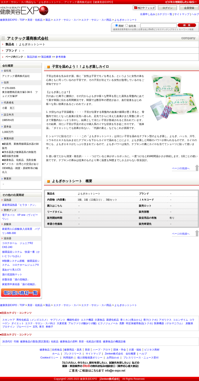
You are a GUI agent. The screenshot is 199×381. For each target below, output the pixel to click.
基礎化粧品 (112, 319)
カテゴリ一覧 (164, 14)
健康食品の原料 (69, 341)
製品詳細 (32, 56)
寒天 (41, 326)
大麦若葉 (62, 323)
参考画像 (61, 56)
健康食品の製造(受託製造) (34, 341)
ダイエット (17, 323)
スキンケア (8, 319)
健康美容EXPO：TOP (12, 19)
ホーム (56, 353)
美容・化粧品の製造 (90, 341)
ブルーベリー (23, 326)
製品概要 (46, 56)
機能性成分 (73, 319)
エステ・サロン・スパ (66, 19)
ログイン (168, 7)
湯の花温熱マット (12, 274)
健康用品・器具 (73, 349)
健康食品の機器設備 (114, 341)
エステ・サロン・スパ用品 (96, 19)
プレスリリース (72, 353)
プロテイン (8, 326)
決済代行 (7, 341)
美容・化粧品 (35, 19)
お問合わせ (113, 357)
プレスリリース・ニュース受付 (141, 357)
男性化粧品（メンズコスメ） (32, 319)
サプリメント (57, 319)
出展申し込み (147, 14)
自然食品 (57, 349)
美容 (87, 349)
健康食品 (45, 349)
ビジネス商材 (151, 349)
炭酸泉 (189, 323)
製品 (47, 19)
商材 (121, 25)
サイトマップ (181, 14)
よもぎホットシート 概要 (72, 181)
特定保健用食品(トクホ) (139, 323)
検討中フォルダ (146, 7)
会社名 (132, 25)
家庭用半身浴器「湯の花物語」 (19, 284)
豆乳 (35, 326)
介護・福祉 (135, 349)
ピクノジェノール (108, 323)
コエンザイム (180, 319)
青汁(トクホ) (150, 319)
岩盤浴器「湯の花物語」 (16, 279)
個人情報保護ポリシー (89, 357)
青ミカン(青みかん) (131, 319)
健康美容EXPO (88, 378)
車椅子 (49, 326)
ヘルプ (195, 14)
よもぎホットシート (125, 19)
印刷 (16, 341)
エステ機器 (87, 319)
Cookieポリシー (49, 357)
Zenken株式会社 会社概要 (120, 353)
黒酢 (121, 323)
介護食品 (100, 319)
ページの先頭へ (181, 168)
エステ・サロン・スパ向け (40, 323)
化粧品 (54, 341)
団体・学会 (119, 349)
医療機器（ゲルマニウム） (169, 323)
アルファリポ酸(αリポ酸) (82, 323)
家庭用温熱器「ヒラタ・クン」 (19, 204)
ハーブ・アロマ (101, 349)
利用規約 (68, 357)
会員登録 (189, 7)
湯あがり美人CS (11, 269)
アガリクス (165, 319)
